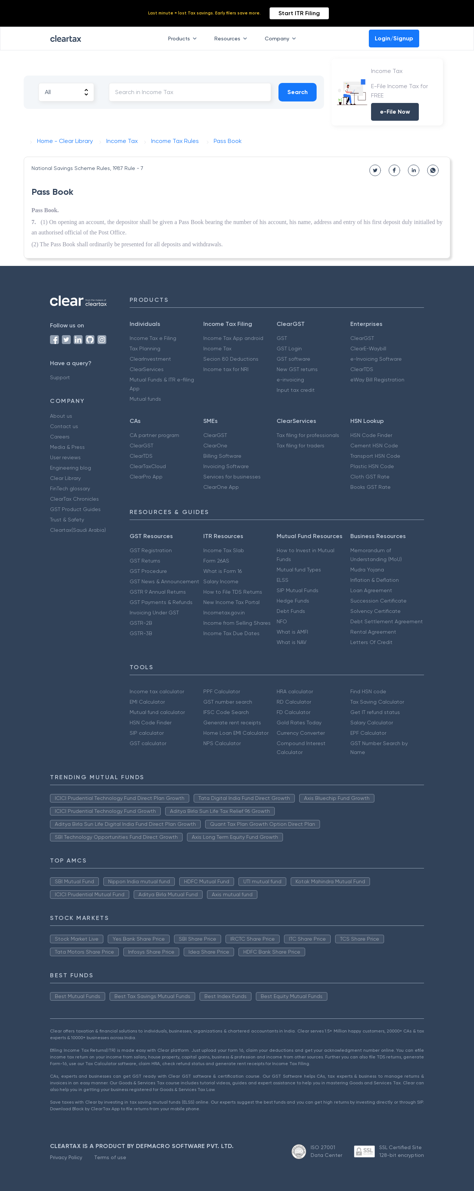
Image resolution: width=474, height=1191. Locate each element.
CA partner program (154, 435)
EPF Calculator (368, 733)
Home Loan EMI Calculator (235, 733)
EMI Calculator (147, 702)
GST (282, 338)
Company (282, 38)
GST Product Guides (75, 509)
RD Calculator (294, 702)
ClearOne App (221, 487)
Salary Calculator (371, 722)
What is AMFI (292, 632)
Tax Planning (145, 348)
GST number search (227, 702)
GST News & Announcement (164, 581)
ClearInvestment (150, 359)
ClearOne (215, 445)
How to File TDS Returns (232, 592)
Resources (232, 38)
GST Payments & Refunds (161, 602)
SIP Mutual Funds (297, 590)
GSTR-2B (141, 623)
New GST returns (297, 369)
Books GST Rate (370, 487)
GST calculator (148, 743)
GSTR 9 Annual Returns (158, 592)
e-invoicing (290, 380)
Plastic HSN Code (372, 466)
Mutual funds (145, 399)
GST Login (289, 348)
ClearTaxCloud (148, 466)
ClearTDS (361, 369)
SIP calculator (147, 733)
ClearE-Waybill (368, 348)
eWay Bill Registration (377, 380)
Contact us (64, 426)
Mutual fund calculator (157, 712)
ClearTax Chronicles (74, 499)
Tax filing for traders (300, 445)
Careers (60, 437)
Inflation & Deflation (374, 580)
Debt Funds (291, 611)
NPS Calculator (222, 743)
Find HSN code (368, 691)
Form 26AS (216, 561)
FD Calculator (293, 712)
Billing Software (222, 456)
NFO (282, 621)
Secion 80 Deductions (230, 359)
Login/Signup (394, 38)
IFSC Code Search (226, 712)
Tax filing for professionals (308, 435)
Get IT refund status (375, 712)
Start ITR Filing (299, 13)
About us (61, 416)
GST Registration (151, 550)
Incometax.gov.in (224, 612)
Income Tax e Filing (153, 338)
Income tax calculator (157, 691)
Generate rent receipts (232, 722)
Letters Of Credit (371, 642)
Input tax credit (296, 390)
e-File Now (395, 111)
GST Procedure (148, 571)
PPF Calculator (221, 691)
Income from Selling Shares (237, 623)
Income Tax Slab (223, 550)
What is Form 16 (222, 571)
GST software (293, 359)
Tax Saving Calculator (377, 702)
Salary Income (220, 581)
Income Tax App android (233, 338)
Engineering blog (70, 468)
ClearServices (147, 369)
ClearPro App (146, 477)
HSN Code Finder (371, 435)
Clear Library (65, 478)
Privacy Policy (66, 1157)
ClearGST (362, 338)
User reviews (65, 457)
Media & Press (67, 447)
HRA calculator (295, 691)
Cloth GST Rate (370, 477)
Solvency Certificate (375, 611)
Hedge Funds (293, 601)
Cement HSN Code (374, 445)
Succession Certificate (378, 601)
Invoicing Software (226, 466)
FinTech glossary (70, 488)
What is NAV (292, 642)
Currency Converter (301, 733)
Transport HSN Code (375, 456)
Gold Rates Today (299, 722)
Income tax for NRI (225, 369)
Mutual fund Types (299, 570)
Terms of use (110, 1157)
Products (184, 38)
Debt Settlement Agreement (386, 621)
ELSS (282, 580)
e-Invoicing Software (376, 359)
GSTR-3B (141, 633)
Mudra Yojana (367, 570)
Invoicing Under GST (154, 612)
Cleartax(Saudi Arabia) (78, 530)
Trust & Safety (67, 520)
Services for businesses (232, 477)
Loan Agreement (371, 590)
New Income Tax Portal (231, 602)
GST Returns (145, 561)
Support (60, 377)
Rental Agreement (373, 632)
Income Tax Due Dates (231, 633)
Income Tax (217, 348)
